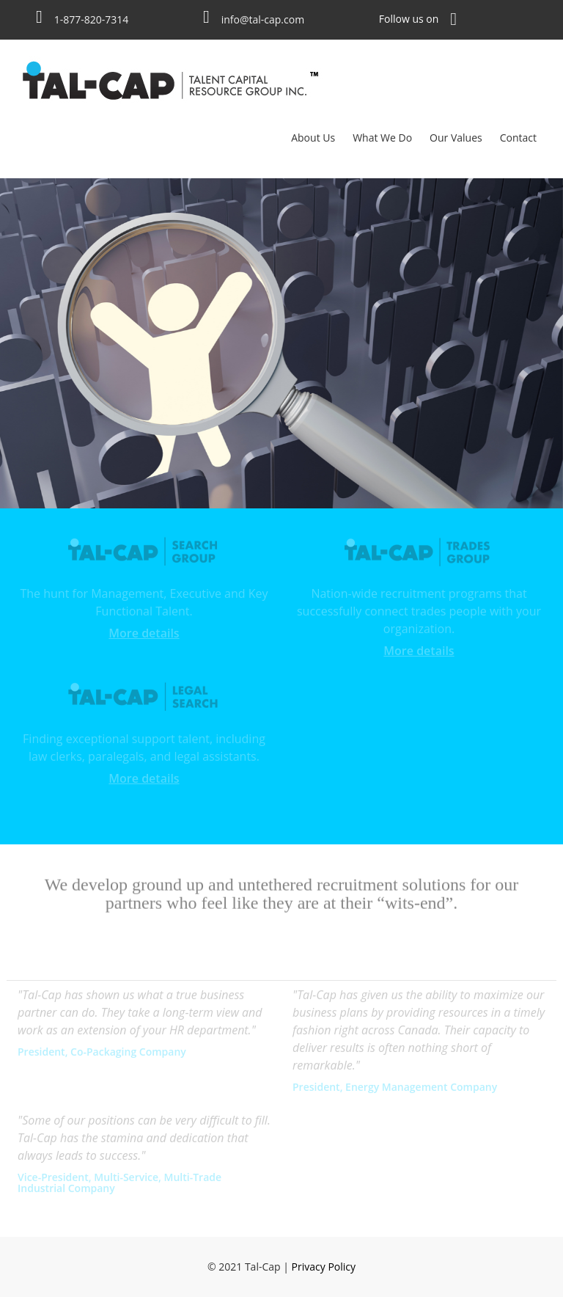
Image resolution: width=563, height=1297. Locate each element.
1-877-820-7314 (91, 19)
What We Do (382, 138)
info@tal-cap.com (262, 19)
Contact (518, 138)
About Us (313, 138)
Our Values (456, 138)
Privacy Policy (324, 1267)
